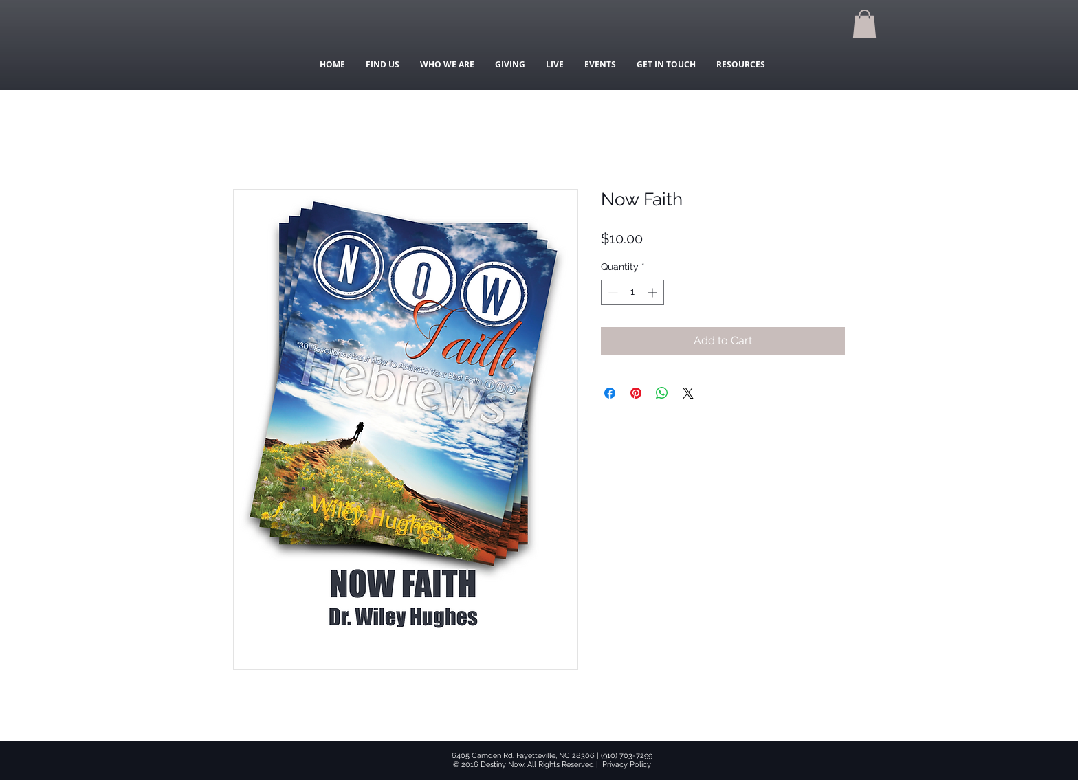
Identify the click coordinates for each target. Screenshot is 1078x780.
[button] (864, 24)
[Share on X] (688, 393)
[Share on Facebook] (610, 393)
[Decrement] (611, 292)
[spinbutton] (632, 292)
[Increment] (653, 292)
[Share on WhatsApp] (662, 393)
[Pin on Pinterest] (636, 393)
